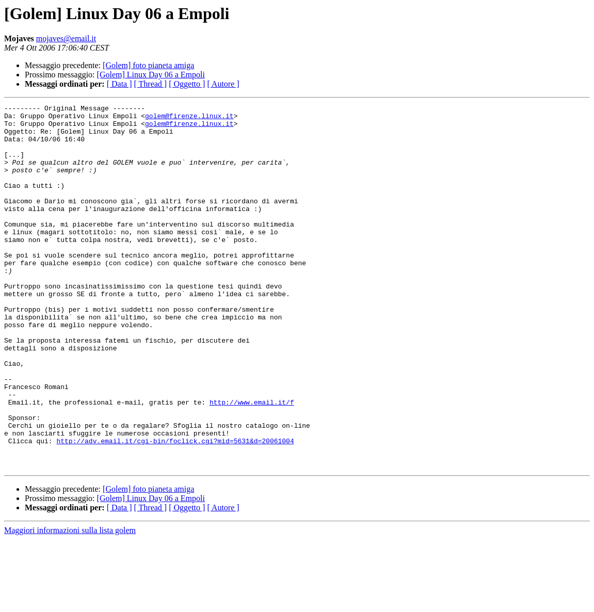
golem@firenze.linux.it (189, 118)
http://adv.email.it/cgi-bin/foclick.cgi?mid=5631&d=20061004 (175, 508)
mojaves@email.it (66, 38)
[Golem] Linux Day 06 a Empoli (151, 74)
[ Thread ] (150, 83)
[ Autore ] (223, 83)
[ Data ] (119, 83)
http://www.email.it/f (252, 462)
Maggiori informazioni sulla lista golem (70, 603)
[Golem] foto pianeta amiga (148, 65)
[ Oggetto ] (187, 83)
